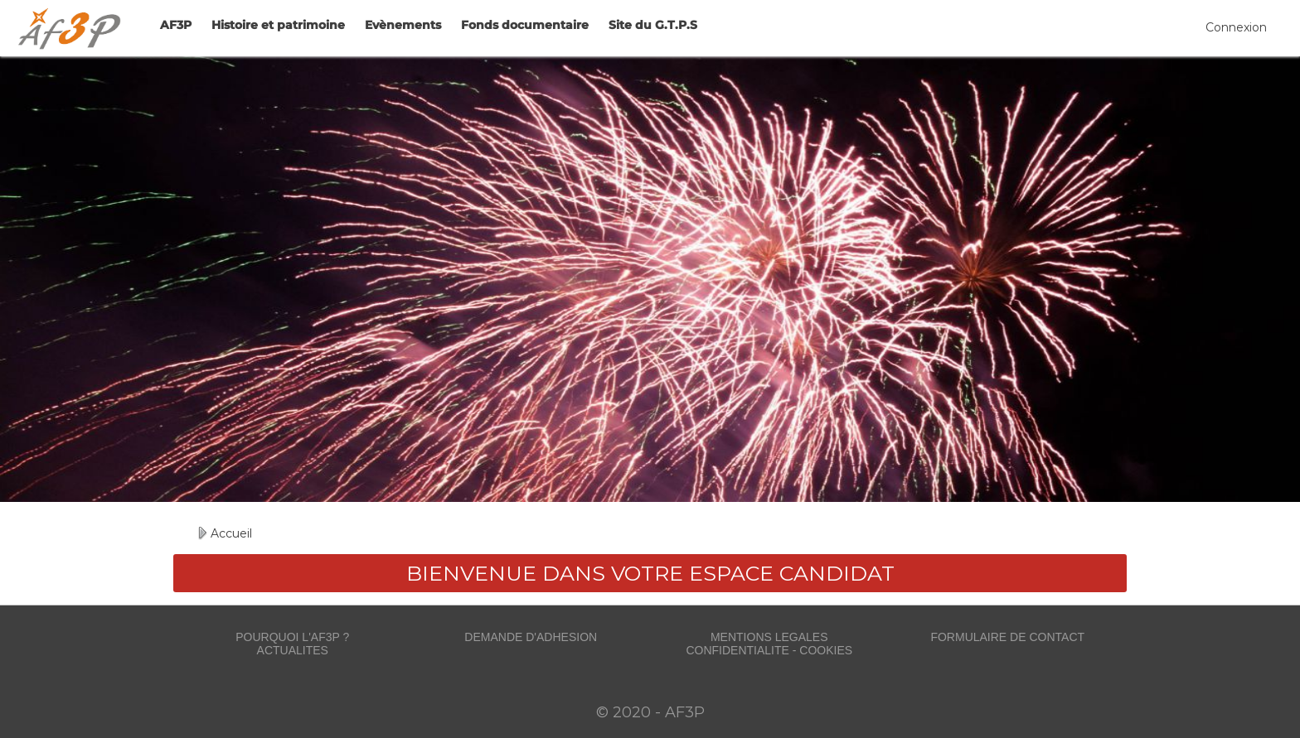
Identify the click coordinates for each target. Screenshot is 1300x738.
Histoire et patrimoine (278, 24)
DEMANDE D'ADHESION (530, 637)
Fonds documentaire (525, 24)
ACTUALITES (292, 650)
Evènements (403, 24)
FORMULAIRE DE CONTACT (1007, 637)
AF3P (176, 24)
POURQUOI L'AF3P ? (292, 637)
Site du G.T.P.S (653, 24)
